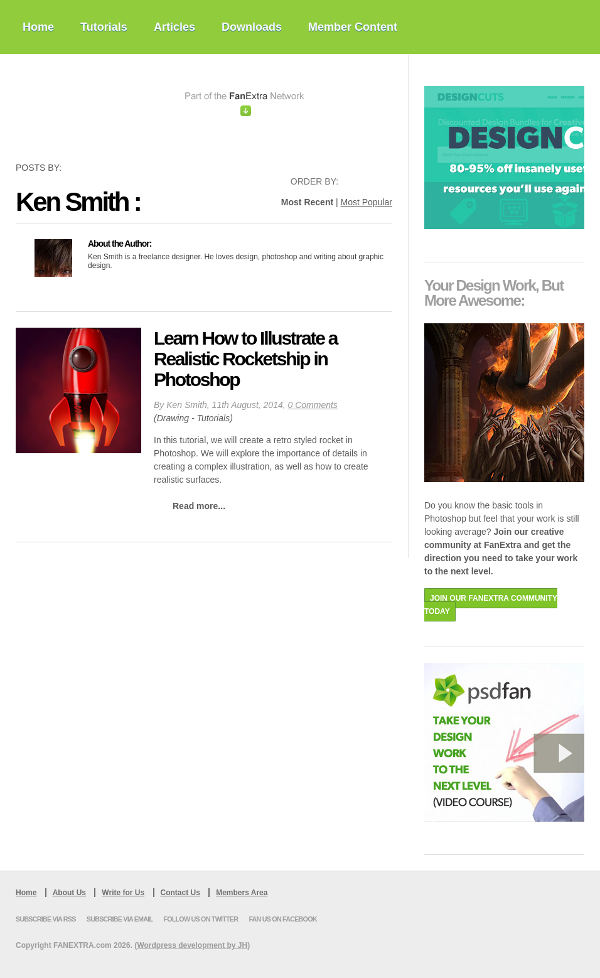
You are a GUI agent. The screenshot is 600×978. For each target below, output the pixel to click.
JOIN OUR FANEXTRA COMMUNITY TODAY (490, 605)
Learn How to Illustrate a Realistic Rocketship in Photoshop (245, 359)
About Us (69, 892)
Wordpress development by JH (192, 945)
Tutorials (103, 27)
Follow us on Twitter (200, 919)
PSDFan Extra (100, 108)
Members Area (241, 892)
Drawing (173, 418)
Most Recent (307, 202)
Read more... (199, 506)
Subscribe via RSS (46, 919)
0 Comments (313, 405)
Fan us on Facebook (282, 919)
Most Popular (366, 202)
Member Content (352, 27)
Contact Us (180, 892)
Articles (174, 27)
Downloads (252, 27)
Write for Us (123, 892)
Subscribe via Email (120, 919)
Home (38, 27)
